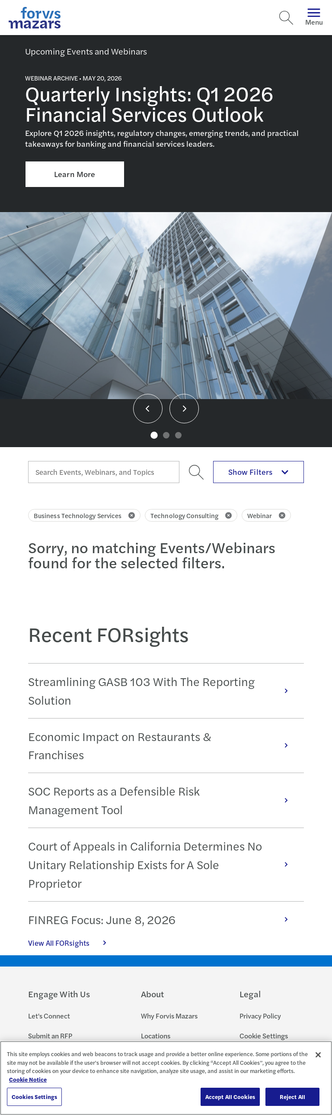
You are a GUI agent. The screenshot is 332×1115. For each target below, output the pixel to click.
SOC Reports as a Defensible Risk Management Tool (162, 800)
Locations (155, 1036)
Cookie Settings (263, 1036)
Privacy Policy (260, 1016)
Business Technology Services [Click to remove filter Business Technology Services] (84, 515)
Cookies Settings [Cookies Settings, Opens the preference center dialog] (34, 1096)
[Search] (286, 17)
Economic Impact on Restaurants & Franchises (162, 745)
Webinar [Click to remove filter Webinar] (266, 515)
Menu (314, 17)
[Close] (318, 1054)
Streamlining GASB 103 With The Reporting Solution (162, 690)
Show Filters (258, 471)
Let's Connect (49, 1016)
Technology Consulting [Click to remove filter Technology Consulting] (191, 515)
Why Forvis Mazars (169, 1016)
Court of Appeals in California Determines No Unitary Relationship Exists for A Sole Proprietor (162, 864)
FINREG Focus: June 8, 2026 (162, 919)
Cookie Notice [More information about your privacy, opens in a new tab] (28, 1079)
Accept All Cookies (230, 1096)
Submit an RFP (50, 1036)
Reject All (292, 1096)
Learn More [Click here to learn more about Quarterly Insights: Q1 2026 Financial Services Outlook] (74, 173)
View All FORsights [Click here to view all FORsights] (71, 943)
